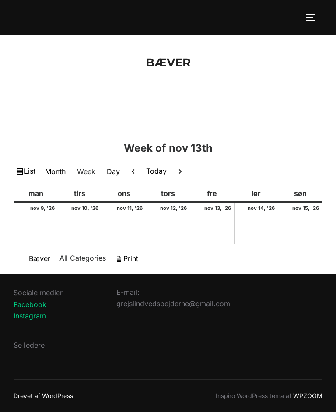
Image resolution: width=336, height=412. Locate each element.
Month (55, 171)
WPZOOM (307, 395)
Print (132, 258)
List (31, 172)
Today (156, 171)
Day (113, 171)
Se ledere (29, 345)
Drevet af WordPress (43, 395)
